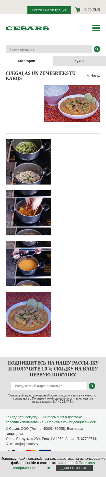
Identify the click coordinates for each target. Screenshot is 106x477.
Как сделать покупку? (22, 417)
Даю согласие (74, 468)
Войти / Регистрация (49, 10)
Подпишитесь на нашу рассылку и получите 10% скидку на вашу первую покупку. (53, 369)
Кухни (80, 61)
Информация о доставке (62, 417)
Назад (95, 75)
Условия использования (24, 422)
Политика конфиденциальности (72, 422)
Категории (26, 61)
